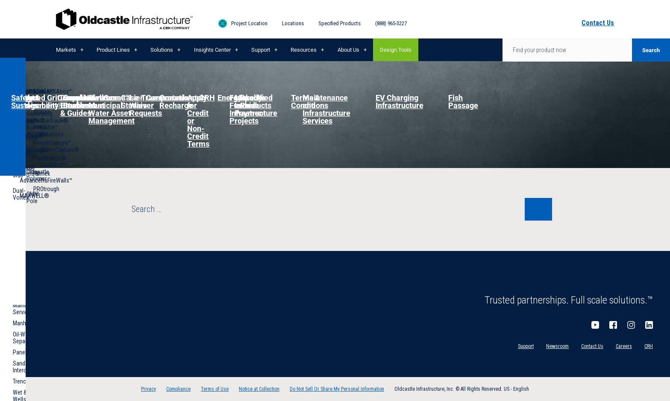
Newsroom (557, 346)
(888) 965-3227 (391, 23)
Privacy (148, 389)
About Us (348, 50)
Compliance (178, 389)
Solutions (161, 50)
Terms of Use (215, 389)
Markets (66, 50)
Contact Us (592, 346)
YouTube (595, 325)
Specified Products (339, 23)
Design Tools (395, 50)
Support (260, 50)
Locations (293, 23)
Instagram (631, 325)
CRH (648, 346)
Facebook (613, 325)
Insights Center (212, 50)
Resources (304, 50)
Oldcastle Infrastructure (124, 19)
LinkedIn (649, 325)
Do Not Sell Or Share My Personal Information (337, 389)
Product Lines (113, 50)
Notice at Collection (259, 389)
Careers (624, 346)
